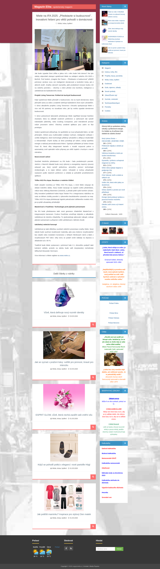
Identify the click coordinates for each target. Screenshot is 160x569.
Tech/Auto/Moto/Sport (112, 103)
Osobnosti (108, 84)
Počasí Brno (114, 313)
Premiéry (108, 107)
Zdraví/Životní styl (111, 95)
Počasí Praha (113, 303)
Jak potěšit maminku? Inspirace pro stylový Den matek (64, 514)
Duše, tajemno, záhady (113, 87)
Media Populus (94, 566)
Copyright (64, 566)
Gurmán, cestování (111, 99)
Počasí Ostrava (113, 318)
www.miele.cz (65, 255)
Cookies (107, 111)
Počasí (57, 547)
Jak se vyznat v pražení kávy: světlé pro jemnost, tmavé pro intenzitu (116, 50)
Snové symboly (110, 91)
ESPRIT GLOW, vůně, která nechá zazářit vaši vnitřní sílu (64, 415)
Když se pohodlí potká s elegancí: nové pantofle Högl (64, 464)
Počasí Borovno (113, 323)
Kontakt (86, 566)
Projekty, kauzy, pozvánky (114, 76)
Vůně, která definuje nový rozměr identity (64, 312)
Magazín (108, 68)
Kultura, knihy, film (111, 72)
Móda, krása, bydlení (65, 23)
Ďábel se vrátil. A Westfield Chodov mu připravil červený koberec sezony (116, 14)
